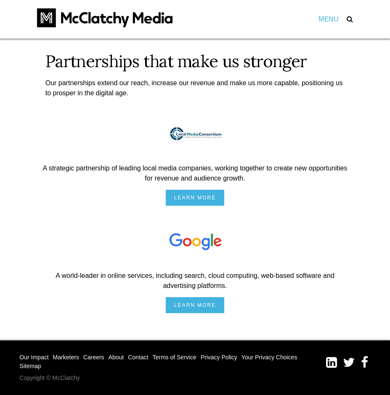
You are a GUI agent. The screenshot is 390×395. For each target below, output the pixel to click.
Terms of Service (174, 357)
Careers (93, 357)
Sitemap (30, 366)
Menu (328, 19)
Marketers (66, 357)
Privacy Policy (219, 357)
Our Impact (33, 357)
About (116, 357)
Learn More (195, 198)
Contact (138, 357)
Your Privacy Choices (269, 357)
